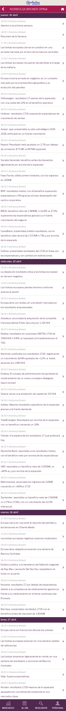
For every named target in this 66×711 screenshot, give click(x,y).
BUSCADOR (41, 708)
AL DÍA (24, 708)
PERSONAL (58, 708)
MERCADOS (8, 708)
